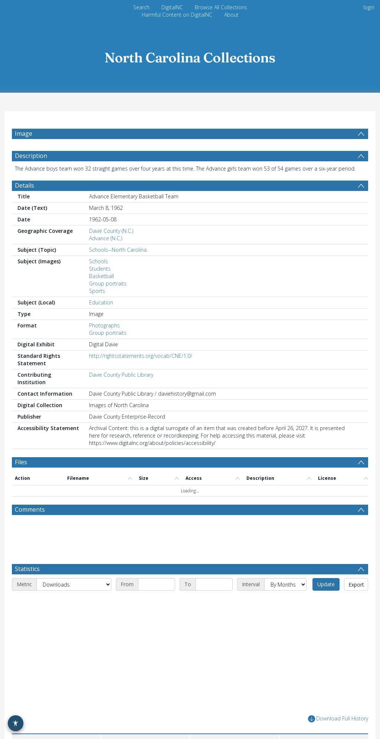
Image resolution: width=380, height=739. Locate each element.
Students (100, 286)
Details (24, 203)
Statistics (27, 557)
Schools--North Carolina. (118, 267)
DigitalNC (172, 7)
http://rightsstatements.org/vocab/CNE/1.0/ (140, 373)
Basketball (101, 293)
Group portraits (108, 301)
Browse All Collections (221, 7)
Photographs (104, 343)
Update (326, 572)
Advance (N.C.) (105, 256)
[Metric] (73, 572)
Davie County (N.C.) (111, 248)
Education (101, 320)
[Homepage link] (190, 55)
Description (31, 173)
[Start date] (156, 572)
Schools (98, 279)
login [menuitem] (368, 7)
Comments (30, 527)
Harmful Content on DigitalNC (177, 14)
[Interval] (285, 572)
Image (23, 133)
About (231, 14)
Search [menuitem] (141, 7)
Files (21, 480)
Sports (97, 308)
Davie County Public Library (121, 392)
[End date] (214, 572)
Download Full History (338, 707)
